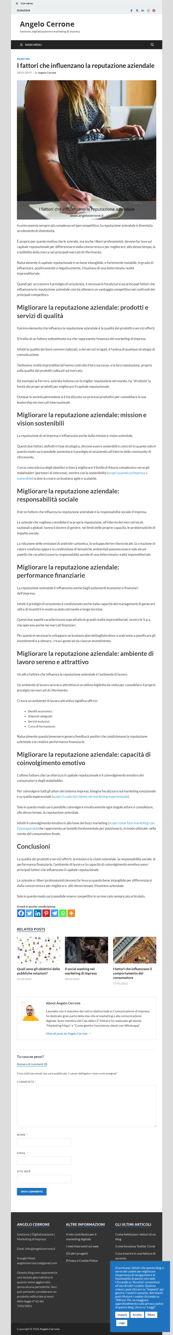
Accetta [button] (137, 1314)
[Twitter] (29, 913)
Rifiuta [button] (151, 1314)
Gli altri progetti (77, 1253)
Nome (22, 1134)
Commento (26, 1081)
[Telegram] (54, 913)
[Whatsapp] (63, 913)
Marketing (23, 59)
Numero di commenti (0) (32, 1064)
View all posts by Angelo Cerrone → (68, 1033)
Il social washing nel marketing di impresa (81, 971)
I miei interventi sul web (82, 1246)
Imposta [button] (122, 1314)
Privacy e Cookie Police (82, 1260)
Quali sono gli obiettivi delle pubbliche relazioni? (38, 971)
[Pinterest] (46, 913)
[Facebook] (21, 913)
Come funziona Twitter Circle (135, 1246)
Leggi (122, 1322)
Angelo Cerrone (47, 24)
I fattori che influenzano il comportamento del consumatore (132, 973)
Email (22, 1153)
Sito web (23, 1171)
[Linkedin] (38, 913)
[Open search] (152, 44)
